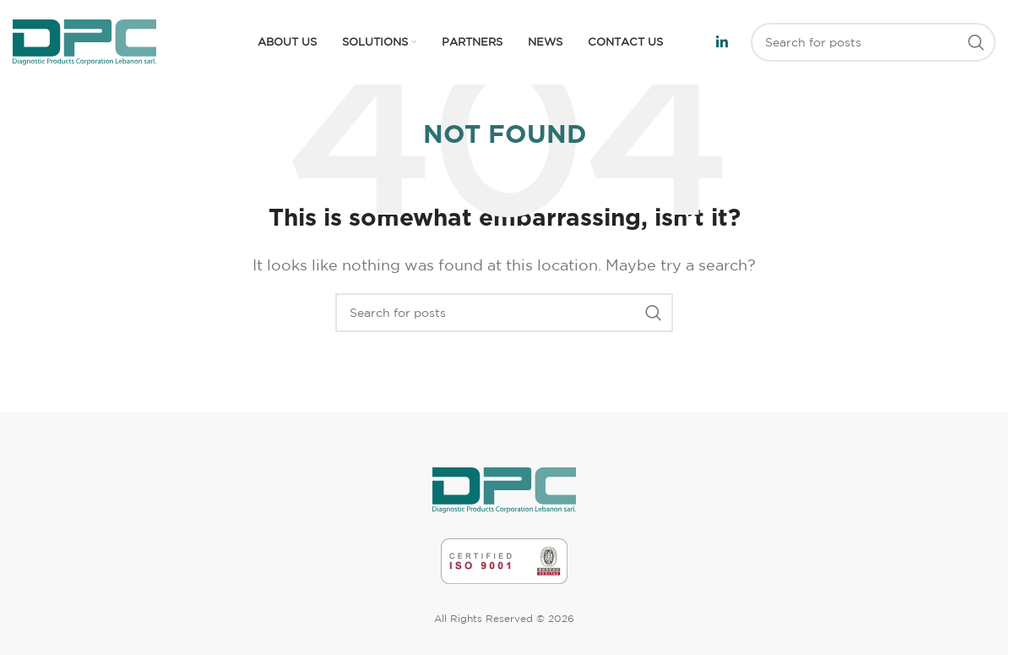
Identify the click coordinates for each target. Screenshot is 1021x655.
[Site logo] (84, 40)
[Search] (873, 42)
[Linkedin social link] (722, 42)
